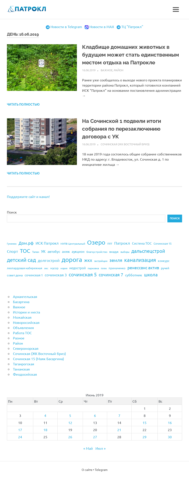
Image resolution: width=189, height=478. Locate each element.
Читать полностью (23, 104)
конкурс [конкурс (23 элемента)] (164, 261)
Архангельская (25, 296)
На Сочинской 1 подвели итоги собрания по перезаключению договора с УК (121, 129)
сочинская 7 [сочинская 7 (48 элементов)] (111, 274)
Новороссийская (26, 322)
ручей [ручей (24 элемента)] (165, 268)
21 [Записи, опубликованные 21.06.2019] (119, 429)
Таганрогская (23, 364)
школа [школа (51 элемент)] (151, 274)
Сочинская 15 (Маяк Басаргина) (38, 358)
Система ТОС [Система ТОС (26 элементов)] (142, 243)
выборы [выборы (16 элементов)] (125, 251)
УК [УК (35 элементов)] (43, 251)
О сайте (87, 470)
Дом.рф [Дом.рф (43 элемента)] (26, 242)
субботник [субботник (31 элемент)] (133, 275)
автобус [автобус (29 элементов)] (54, 251)
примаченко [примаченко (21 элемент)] (117, 268)
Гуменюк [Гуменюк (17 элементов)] (12, 243)
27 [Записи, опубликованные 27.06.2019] (95, 437)
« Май (88, 448)
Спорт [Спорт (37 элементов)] (12, 251)
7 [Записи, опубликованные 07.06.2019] (119, 415)
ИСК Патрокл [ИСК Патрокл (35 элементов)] (47, 243)
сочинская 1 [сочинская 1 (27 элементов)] (34, 275)
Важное (107, 70)
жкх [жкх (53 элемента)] (88, 260)
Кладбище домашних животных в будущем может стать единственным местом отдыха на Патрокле (130, 55)
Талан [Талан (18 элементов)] (35, 251)
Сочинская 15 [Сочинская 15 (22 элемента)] (163, 243)
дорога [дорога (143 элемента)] (72, 259)
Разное (18, 338)
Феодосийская (25, 374)
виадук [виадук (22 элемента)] (114, 251)
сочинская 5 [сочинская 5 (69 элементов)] (83, 274)
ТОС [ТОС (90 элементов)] (25, 250)
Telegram (101, 470)
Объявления (23, 327)
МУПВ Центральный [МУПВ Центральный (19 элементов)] (72, 243)
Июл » (100, 448)
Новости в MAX (101, 26)
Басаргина (21, 301)
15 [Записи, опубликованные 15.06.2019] (144, 422)
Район (118, 70)
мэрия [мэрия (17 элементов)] (63, 268)
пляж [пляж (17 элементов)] (104, 268)
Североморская (25, 348)
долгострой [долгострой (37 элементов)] (49, 260)
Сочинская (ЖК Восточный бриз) (125, 144)
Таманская (21, 369)
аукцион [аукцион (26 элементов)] (78, 251)
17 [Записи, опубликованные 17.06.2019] (20, 429)
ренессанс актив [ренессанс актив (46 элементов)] (143, 267)
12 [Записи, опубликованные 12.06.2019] (70, 422)
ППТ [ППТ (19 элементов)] (109, 243)
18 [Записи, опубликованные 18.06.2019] (45, 429)
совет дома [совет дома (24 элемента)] (15, 275)
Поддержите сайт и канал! (28, 196)
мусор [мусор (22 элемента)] (54, 268)
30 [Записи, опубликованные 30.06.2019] (170, 437)
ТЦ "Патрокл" (132, 26)
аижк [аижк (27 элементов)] (66, 251)
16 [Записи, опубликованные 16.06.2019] (170, 422)
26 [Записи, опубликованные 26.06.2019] (70, 437)
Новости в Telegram (66, 26)
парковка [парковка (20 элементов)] (93, 268)
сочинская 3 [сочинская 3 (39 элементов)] (56, 274)
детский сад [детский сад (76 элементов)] (21, 260)
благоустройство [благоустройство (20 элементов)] (96, 251)
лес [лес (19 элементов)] (46, 268)
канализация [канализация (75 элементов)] (140, 260)
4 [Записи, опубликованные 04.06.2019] (45, 415)
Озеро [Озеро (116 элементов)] (96, 242)
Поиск (12, 212)
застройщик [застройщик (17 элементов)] (101, 261)
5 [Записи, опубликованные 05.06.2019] (70, 415)
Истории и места (26, 312)
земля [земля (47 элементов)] (116, 260)
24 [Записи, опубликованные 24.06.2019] (20, 437)
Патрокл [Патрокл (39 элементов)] (122, 243)
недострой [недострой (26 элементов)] (77, 268)
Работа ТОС (22, 333)
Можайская (22, 317)
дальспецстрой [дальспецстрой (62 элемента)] (148, 251)
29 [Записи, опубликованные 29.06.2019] (144, 437)
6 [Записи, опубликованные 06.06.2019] (95, 415)
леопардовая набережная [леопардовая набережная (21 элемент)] (24, 268)
